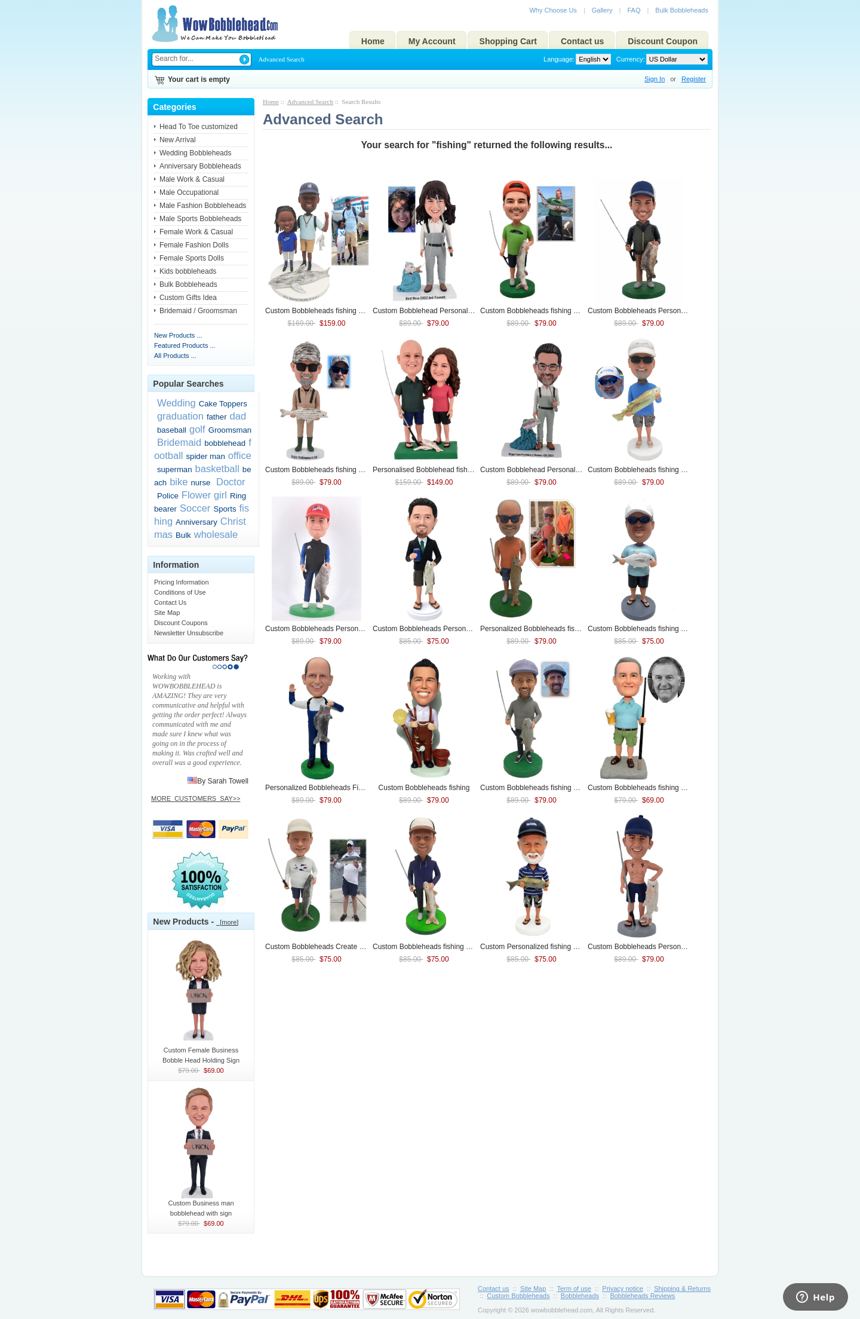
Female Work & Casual (196, 232)
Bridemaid (179, 442)
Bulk (183, 535)
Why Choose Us (552, 10)
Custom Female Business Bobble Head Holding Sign (201, 1051)
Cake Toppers (223, 403)
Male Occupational (189, 192)
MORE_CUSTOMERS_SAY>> (195, 798)
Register (693, 78)
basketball (217, 468)
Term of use (574, 1288)
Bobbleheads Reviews (642, 1295)
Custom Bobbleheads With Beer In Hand (663, 788)
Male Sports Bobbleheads (200, 219)
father (217, 416)
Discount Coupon (663, 41)
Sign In (654, 78)
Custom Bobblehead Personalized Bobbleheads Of (572, 470)
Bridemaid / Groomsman (198, 311)
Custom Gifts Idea (188, 297)
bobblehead (224, 443)
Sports (224, 508)
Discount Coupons (181, 622)
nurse (200, 482)
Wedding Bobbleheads (195, 153)
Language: (559, 59)
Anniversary (196, 522)
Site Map (167, 612)
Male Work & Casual (192, 179)
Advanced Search (281, 59)
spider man (205, 456)
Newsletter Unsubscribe (188, 632)
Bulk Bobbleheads (681, 10)
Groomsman (230, 430)
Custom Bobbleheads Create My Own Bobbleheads (358, 946)
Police (168, 495)
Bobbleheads (580, 1295)
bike (179, 481)
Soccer (195, 508)
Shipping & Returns (682, 1288)
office (239, 455)
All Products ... (175, 355)
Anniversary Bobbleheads (200, 166)
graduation (180, 416)
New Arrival (177, 140)
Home (373, 41)
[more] (227, 922)
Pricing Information (181, 582)
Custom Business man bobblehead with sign (201, 1204)
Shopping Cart (508, 41)
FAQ (633, 10)
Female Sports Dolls (191, 258)
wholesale (216, 534)
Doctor (229, 481)
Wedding (176, 402)
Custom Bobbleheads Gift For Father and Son (349, 311)
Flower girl (204, 494)
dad (238, 416)
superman (174, 469)
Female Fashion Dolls (194, 245)
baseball (171, 430)
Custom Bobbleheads (424, 788)
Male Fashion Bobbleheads (202, 205)
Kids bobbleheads (187, 271)
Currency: (629, 59)
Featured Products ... (185, 345)
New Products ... (178, 335)
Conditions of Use (180, 592)
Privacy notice (622, 1288)
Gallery (602, 10)
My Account (432, 41)
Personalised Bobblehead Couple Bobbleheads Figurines (475, 470)
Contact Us (170, 602)
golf (197, 429)
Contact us (582, 41)
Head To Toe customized (198, 127)
